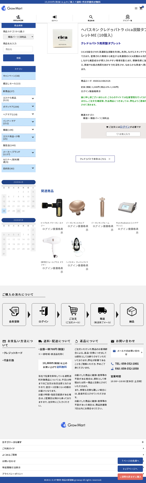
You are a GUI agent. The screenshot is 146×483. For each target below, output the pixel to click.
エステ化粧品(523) (9, 99)
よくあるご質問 (9, 454)
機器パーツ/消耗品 (99, 118)
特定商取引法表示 (11, 467)
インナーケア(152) (9, 122)
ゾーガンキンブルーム (100, 222)
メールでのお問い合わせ (126, 352)
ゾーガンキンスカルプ (75, 222)
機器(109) (8, 129)
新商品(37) (8, 91)
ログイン (125, 127)
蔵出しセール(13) (12, 83)
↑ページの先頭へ (130, 460)
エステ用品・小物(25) (11, 137)
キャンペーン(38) (11, 75)
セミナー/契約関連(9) (11, 160)
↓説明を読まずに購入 (130, 476)
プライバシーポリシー (12, 473)
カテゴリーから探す (12, 442)
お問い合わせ (8, 461)
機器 (85, 118)
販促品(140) (9, 145)
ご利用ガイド (8, 448)
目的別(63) (8, 168)
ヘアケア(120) (10, 114)
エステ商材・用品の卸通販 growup (66, 480)
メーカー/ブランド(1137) (11, 153)
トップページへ (130, 468)
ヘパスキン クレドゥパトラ (77, 262)
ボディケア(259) (11, 106)
